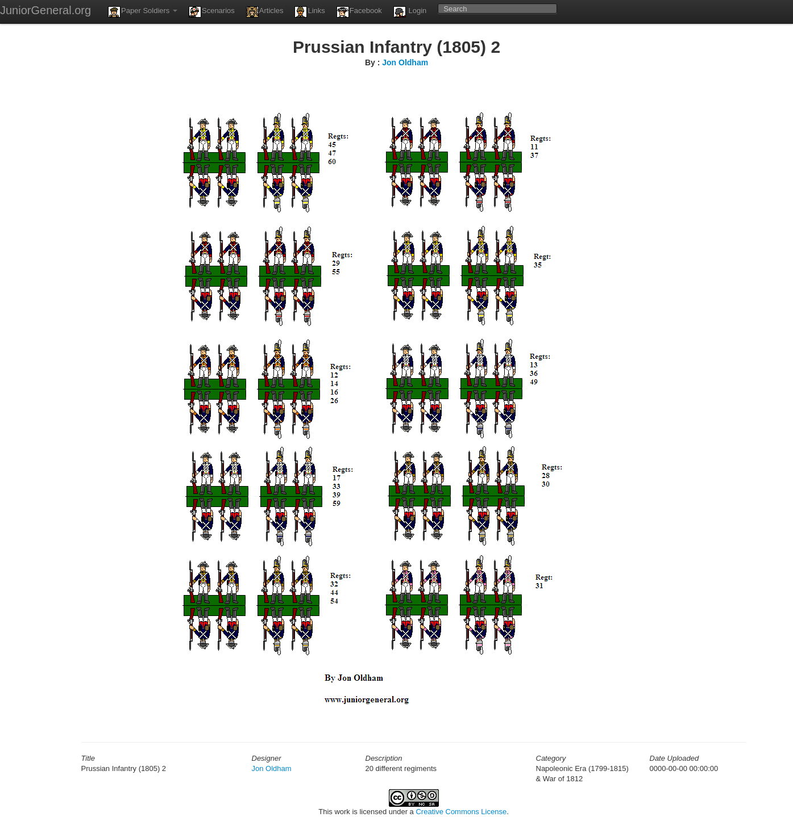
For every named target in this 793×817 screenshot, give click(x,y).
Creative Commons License (461, 811)
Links (309, 12)
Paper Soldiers (142, 12)
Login (409, 12)
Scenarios (212, 12)
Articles (265, 12)
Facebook (359, 12)
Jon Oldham (405, 62)
